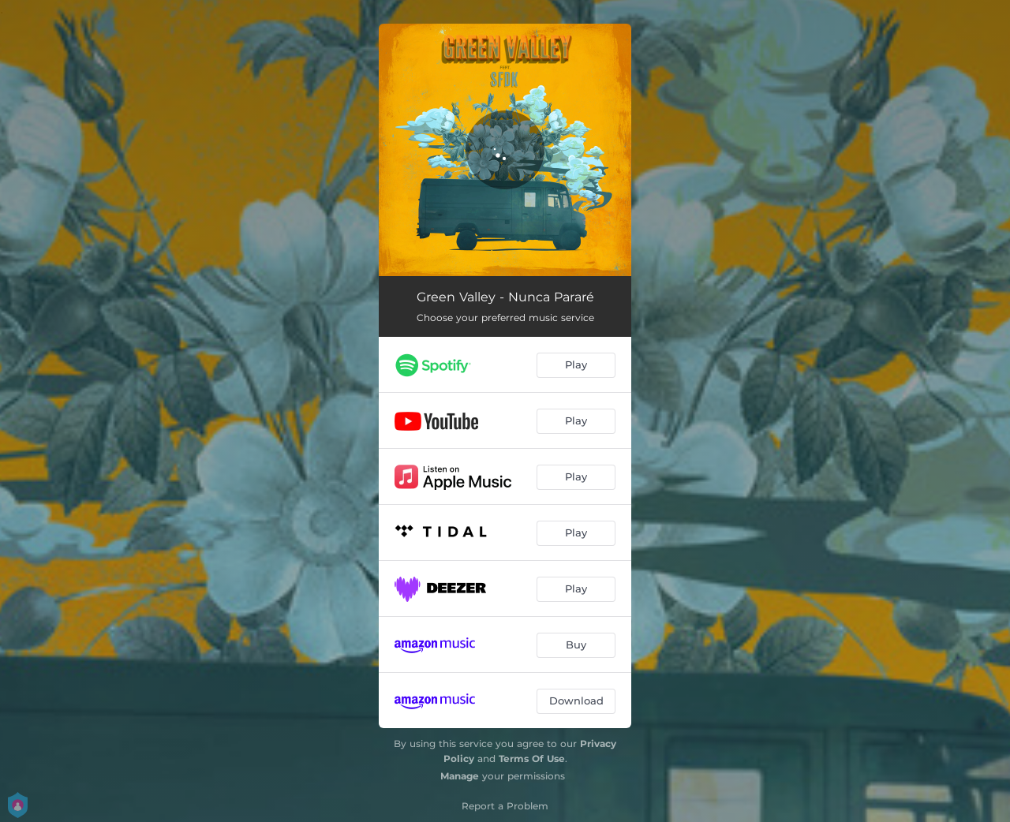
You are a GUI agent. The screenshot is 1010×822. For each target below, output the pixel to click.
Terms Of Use (532, 758)
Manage (459, 776)
